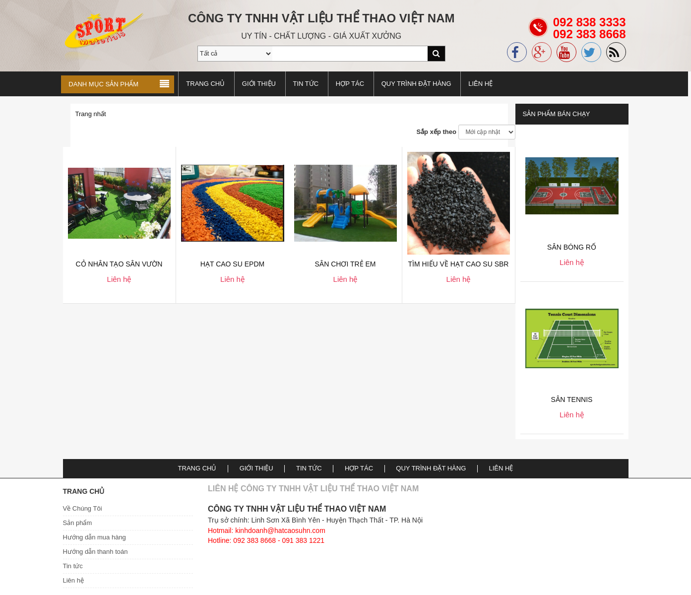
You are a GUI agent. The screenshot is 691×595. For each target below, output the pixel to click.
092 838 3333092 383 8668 (589, 34)
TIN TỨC (307, 83)
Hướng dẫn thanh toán (95, 551)
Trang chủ (207, 83)
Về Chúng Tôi (82, 508)
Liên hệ (482, 83)
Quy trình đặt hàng (418, 83)
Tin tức (73, 566)
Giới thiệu (260, 83)
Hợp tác (351, 83)
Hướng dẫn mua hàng (94, 537)
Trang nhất (90, 114)
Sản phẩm (77, 523)
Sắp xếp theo (436, 131)
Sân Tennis (572, 399)
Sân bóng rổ (571, 247)
